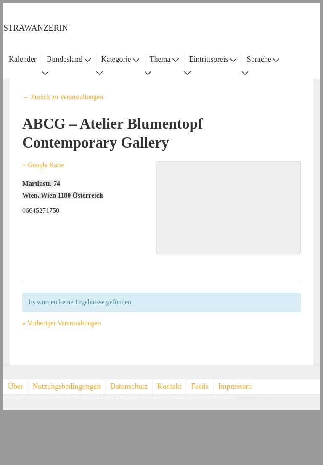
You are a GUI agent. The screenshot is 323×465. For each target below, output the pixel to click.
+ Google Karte (43, 165)
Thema (164, 59)
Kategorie (120, 59)
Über (15, 386)
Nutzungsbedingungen (66, 386)
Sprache (263, 59)
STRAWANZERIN (35, 27)
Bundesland (69, 59)
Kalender (23, 59)
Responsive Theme (253, 397)
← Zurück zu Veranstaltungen (62, 96)
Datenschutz (129, 386)
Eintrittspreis (213, 59)
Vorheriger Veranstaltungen (61, 323)
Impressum (235, 386)
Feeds (200, 386)
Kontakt (169, 386)
